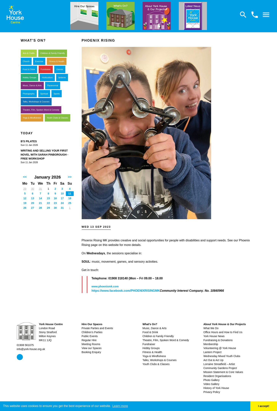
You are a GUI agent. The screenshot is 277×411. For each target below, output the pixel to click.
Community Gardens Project (220, 368)
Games (59, 69)
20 (32, 203)
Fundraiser (46, 69)
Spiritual (44, 93)
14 (40, 198)
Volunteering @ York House (220, 348)
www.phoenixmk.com (105, 286)
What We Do (211, 328)
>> (70, 177)
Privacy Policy (212, 392)
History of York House (216, 388)
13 (32, 198)
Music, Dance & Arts (32, 85)
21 (40, 203)
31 (40, 188)
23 (55, 203)
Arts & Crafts (29, 53)
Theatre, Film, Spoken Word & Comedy (41, 110)
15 (48, 198)
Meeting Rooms (91, 344)
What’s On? (150, 324)
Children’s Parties (92, 332)
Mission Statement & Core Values (223, 372)
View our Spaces (92, 348)
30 (32, 188)
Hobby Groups (29, 77)
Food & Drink (29, 69)
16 (55, 198)
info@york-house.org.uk (31, 349)
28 (40, 207)
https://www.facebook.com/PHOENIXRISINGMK (126, 290)
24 (62, 203)
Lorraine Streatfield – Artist (219, 364)
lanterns (62, 77)
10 (62, 193)
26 (24, 207)
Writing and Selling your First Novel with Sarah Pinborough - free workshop (44, 154)
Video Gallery (212, 384)
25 (69, 203)
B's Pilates (29, 141)
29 (24, 188)
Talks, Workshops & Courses (36, 101)
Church (26, 61)
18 (69, 198)
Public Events (90, 336)
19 (24, 203)
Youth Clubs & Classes (57, 118)
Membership (211, 344)
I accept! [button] (263, 406)
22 (48, 203)
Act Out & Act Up (214, 360)
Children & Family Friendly (52, 53)
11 (69, 193)
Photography (29, 93)
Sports (56, 93)
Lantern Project (213, 352)
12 (24, 198)
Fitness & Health (56, 61)
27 (32, 207)
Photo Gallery (212, 380)
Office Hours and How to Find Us (223, 332)
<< (25, 177)
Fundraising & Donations (218, 340)
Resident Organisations (217, 376)
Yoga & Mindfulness (32, 118)
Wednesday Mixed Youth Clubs (222, 356)
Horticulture (47, 77)
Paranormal (52, 85)
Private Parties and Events (97, 328)
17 (62, 198)
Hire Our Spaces (92, 324)
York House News (214, 336)
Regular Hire (89, 340)
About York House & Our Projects (225, 324)
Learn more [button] (120, 406)
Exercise (39, 61)
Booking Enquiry (91, 352)
